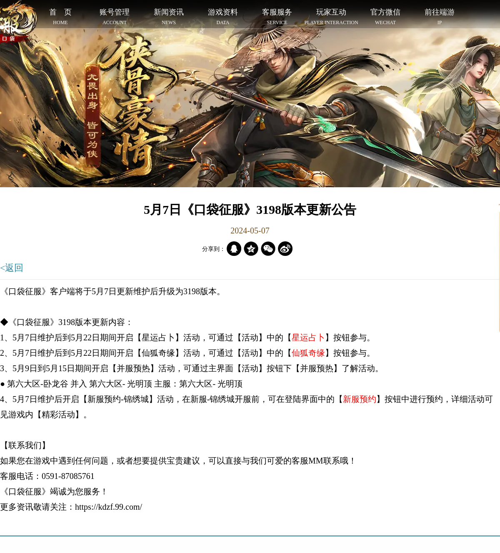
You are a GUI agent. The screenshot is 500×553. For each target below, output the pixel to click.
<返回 (11, 268)
